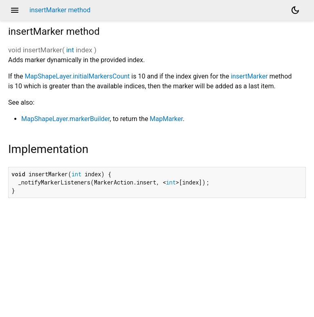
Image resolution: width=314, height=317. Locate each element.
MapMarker (166, 119)
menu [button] (15, 10)
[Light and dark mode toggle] (295, 10)
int (70, 50)
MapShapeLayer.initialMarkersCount (77, 76)
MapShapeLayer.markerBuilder (65, 119)
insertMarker (249, 76)
